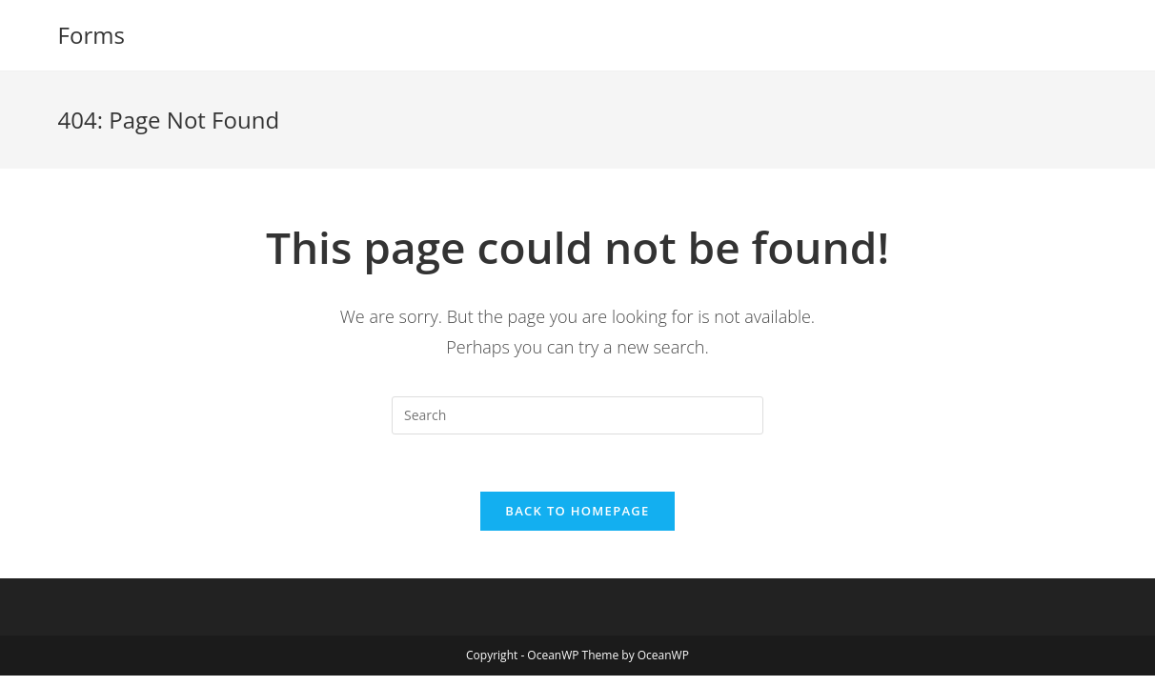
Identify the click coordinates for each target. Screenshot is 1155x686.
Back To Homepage (577, 510)
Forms (91, 34)
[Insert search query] (577, 415)
